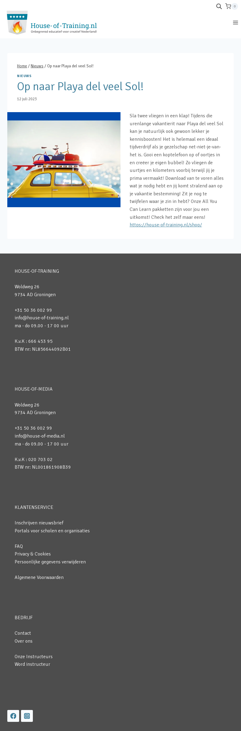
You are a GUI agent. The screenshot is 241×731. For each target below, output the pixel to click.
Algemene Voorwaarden (39, 577)
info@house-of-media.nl (40, 436)
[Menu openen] (235, 22)
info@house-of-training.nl (42, 318)
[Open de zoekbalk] (219, 6)
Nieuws (24, 76)
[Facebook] (13, 716)
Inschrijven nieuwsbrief (39, 523)
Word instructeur (32, 664)
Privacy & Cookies (33, 554)
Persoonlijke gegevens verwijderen (50, 562)
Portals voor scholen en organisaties (52, 531)
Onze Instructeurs (34, 657)
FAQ (19, 546)
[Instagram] (27, 716)
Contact (23, 633)
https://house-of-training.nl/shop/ (166, 225)
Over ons (24, 641)
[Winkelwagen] (231, 6)
